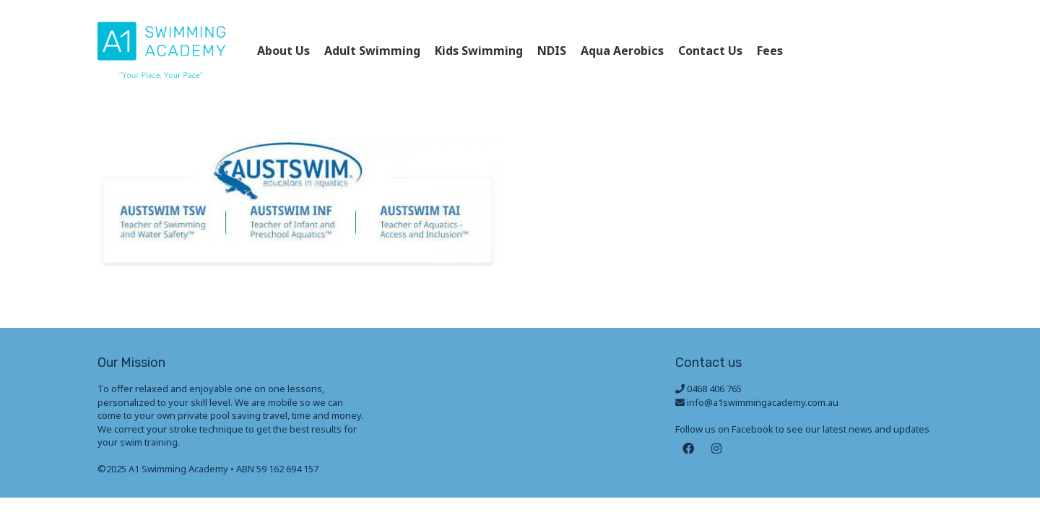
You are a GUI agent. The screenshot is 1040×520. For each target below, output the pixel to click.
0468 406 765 (875, 50)
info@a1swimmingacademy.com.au (762, 402)
